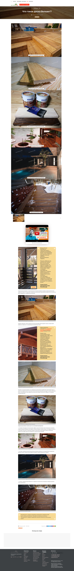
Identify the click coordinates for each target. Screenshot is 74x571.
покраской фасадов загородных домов (46, 330)
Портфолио (19, 1)
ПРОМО (33, 287)
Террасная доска (45, 562)
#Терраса (20, 528)
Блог (27, 1)
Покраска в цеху (36, 552)
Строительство (36, 556)
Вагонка (43, 554)
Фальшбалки (35, 558)
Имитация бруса (45, 557)
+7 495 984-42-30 (55, 554)
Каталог (25, 4)
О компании (26, 552)
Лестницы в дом (36, 557)
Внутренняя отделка (37, 553)
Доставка (24, 1)
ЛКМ (43, 559)
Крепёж (43, 558)
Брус (43, 553)
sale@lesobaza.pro (54, 557)
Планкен (43, 561)
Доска (43, 556)
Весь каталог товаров (44, 565)
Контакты (31, 1)
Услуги (25, 553)
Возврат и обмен (27, 560)
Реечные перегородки (35, 560)
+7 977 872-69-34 (55, 556)
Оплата (25, 558)
